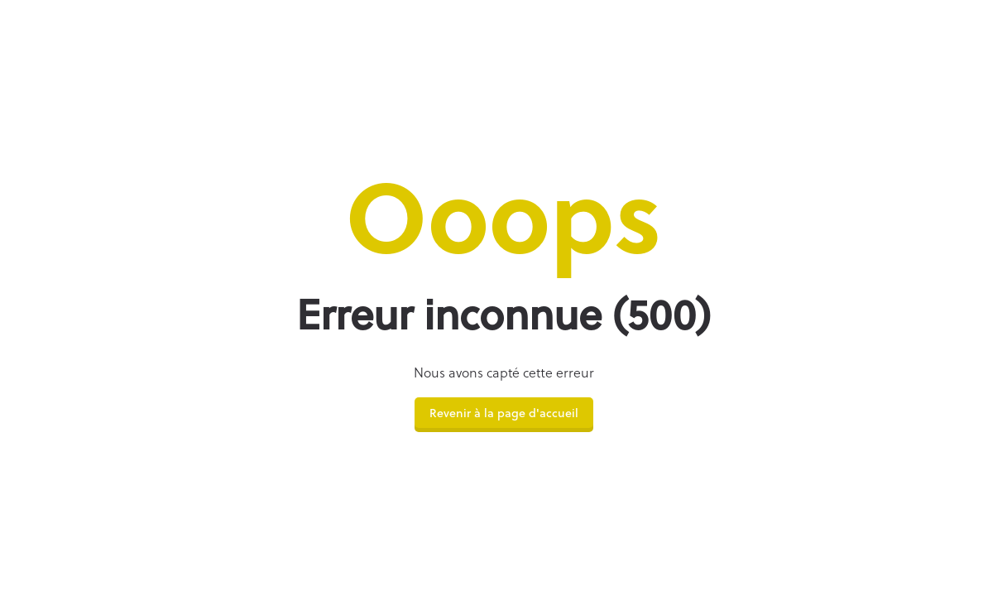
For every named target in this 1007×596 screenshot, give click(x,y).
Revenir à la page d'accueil (503, 414)
